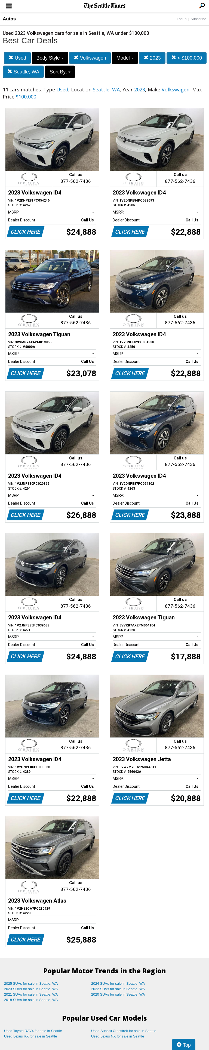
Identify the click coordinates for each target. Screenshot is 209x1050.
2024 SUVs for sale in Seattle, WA (118, 983)
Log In (181, 19)
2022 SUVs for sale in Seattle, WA (118, 989)
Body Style (49, 58)
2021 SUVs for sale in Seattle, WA (31, 994)
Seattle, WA (23, 72)
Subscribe (198, 19)
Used (17, 58)
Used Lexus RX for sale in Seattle (30, 1036)
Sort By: (60, 72)
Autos (9, 18)
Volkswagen (90, 58)
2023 (152, 58)
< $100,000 (186, 58)
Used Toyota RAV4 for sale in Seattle (33, 1031)
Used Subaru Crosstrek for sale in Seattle (123, 1031)
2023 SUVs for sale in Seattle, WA (31, 989)
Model (124, 58)
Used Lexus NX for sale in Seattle (117, 1036)
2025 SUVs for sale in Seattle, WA (31, 983)
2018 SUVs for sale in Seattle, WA (31, 1000)
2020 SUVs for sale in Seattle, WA (118, 994)
